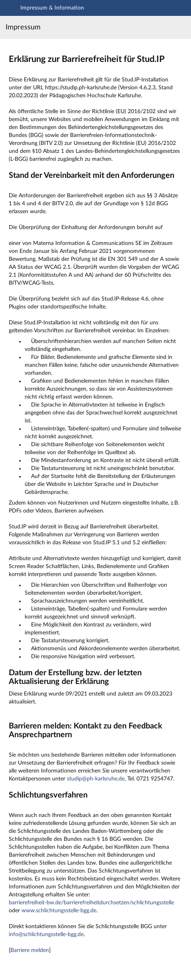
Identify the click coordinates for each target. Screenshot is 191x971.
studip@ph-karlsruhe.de (96, 779)
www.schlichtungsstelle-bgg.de (58, 910)
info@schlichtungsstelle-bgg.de (46, 934)
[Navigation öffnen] (10, 9)
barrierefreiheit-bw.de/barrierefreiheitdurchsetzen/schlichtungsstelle (91, 902)
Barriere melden (29, 950)
